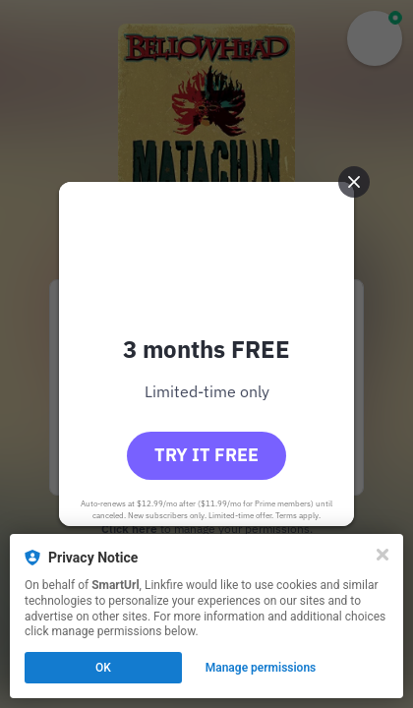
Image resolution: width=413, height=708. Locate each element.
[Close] (382, 554)
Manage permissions (261, 668)
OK (103, 668)
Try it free (206, 454)
